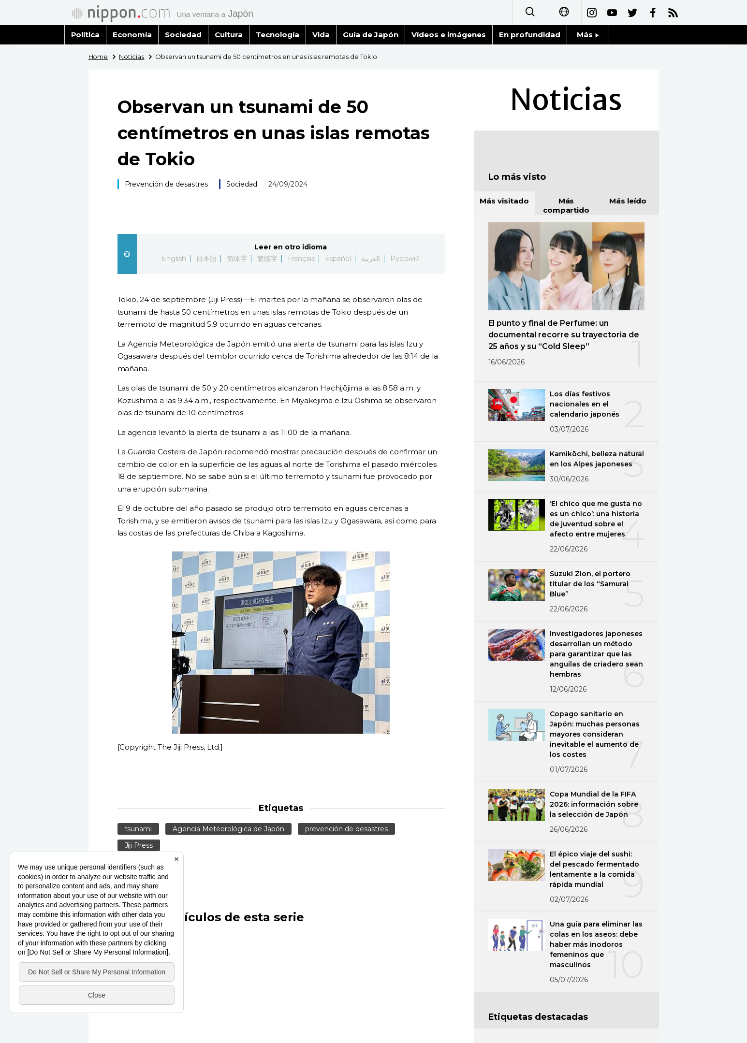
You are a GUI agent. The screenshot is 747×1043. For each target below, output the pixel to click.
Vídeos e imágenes (448, 34)
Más (588, 34)
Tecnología (277, 34)
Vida (321, 34)
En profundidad (529, 34)
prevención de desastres (346, 829)
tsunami (138, 829)
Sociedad (183, 34)
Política (85, 34)
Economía (132, 34)
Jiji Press (139, 845)
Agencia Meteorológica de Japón (228, 829)
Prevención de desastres (166, 184)
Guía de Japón (370, 34)
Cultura (229, 34)
